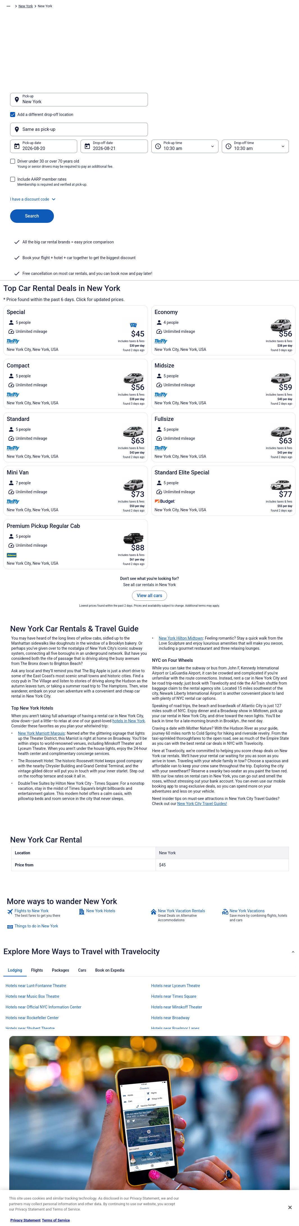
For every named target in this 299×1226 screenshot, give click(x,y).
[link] (42, 860)
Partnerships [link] (18, 1138)
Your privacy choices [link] (170, 1156)
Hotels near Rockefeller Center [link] (32, 962)
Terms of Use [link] (165, 1129)
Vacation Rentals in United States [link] (107, 1120)
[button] (149, 172)
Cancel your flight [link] (241, 1129)
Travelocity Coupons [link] (97, 1165)
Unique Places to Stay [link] (98, 1174)
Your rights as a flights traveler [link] (251, 1156)
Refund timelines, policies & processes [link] (257, 1138)
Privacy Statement (25, 1220)
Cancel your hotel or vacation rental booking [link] (261, 1120)
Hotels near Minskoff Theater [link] (176, 952)
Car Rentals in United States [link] (103, 1147)
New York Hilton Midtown (181, 583)
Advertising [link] (17, 1174)
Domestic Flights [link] (94, 1138)
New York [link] (129, 7)
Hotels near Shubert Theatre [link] (30, 973)
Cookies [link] (161, 1120)
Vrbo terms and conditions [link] (175, 1138)
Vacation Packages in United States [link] (108, 1129)
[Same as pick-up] (220, 102)
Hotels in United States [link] (99, 1111)
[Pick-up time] (184, 119)
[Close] (290, 1207)
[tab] (15, 915)
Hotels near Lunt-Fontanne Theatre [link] (36, 930)
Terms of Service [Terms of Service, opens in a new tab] (56, 1220)
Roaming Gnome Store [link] (26, 1165)
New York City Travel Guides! (202, 748)
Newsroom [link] (17, 1147)
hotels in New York (128, 666)
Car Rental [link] (39, 7)
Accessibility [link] (164, 1147)
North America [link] (63, 7)
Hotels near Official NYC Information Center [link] (43, 952)
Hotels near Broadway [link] (170, 962)
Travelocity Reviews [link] (96, 1156)
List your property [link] (22, 1129)
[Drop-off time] (255, 119)
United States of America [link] (98, 7)
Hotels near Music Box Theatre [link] (32, 941)
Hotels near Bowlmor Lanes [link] (175, 973)
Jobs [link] (12, 1120)
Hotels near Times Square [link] (174, 941)
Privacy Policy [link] (165, 1111)
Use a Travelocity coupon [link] (247, 1147)
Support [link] (234, 1111)
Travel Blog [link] (90, 1183)
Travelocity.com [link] (15, 7)
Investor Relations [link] (22, 1156)
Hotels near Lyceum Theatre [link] (175, 930)
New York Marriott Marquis (41, 678)
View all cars (149, 540)
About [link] (13, 1111)
